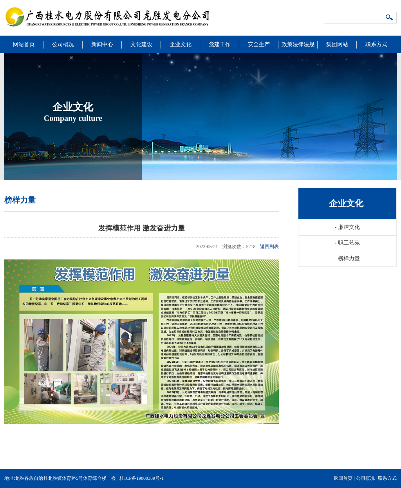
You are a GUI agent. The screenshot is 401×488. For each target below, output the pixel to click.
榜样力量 (347, 258)
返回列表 (269, 246)
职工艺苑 (347, 243)
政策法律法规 (298, 44)
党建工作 (220, 44)
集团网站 (337, 44)
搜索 (390, 18)
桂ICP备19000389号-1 (141, 478)
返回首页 (343, 478)
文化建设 (141, 44)
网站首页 (24, 44)
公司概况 (63, 44)
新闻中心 (102, 44)
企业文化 (180, 44)
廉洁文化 (347, 227)
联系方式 (376, 44)
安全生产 (259, 44)
